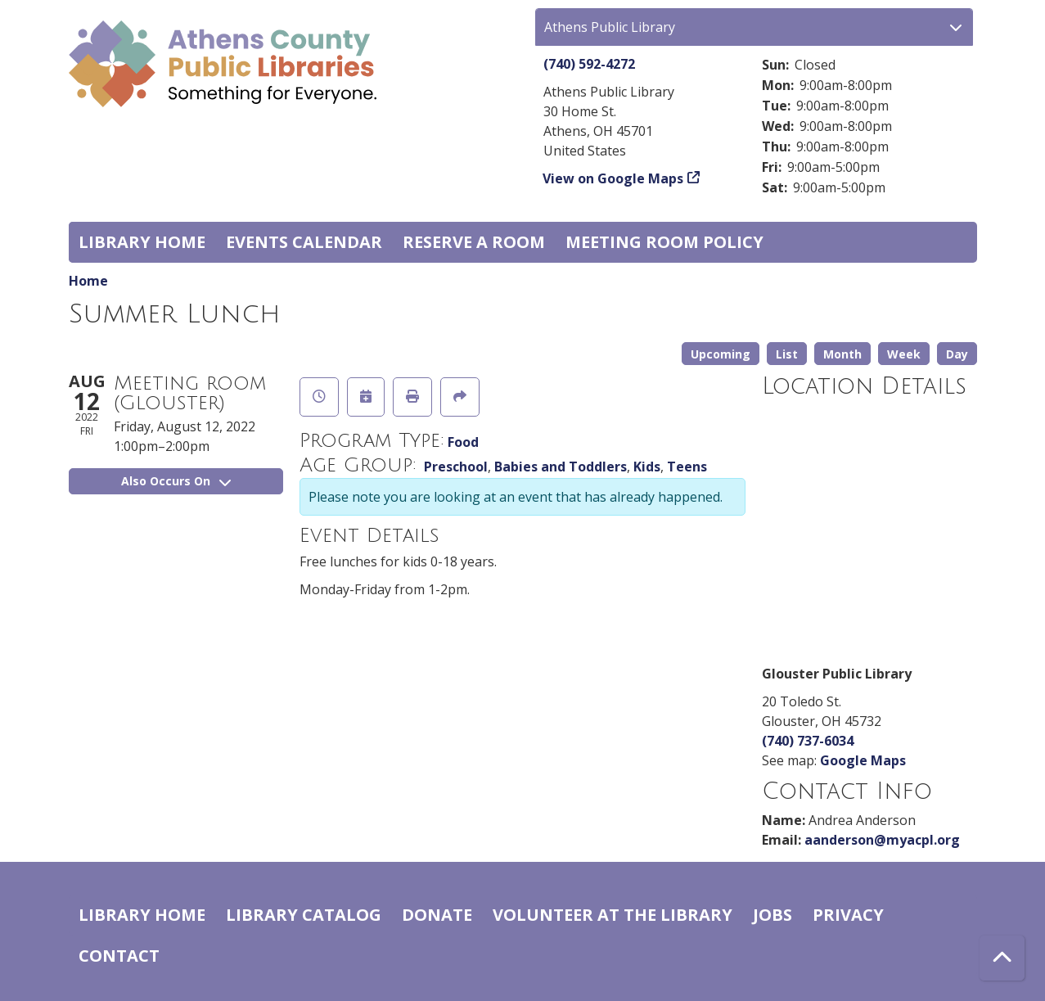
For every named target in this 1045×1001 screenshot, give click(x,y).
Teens (687, 467)
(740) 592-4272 (589, 64)
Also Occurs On (176, 481)
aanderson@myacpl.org (882, 840)
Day (957, 354)
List (787, 354)
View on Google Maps (613, 178)
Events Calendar (304, 242)
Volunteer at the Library (612, 915)
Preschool (456, 467)
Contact (119, 956)
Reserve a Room (474, 242)
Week (904, 354)
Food (463, 442)
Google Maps (863, 760)
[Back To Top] (1002, 958)
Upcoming (720, 354)
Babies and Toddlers (560, 467)
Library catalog (303, 915)
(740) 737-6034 (808, 741)
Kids (646, 467)
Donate (437, 915)
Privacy (848, 915)
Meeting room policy (664, 242)
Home (88, 281)
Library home (142, 242)
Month (842, 354)
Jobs (772, 915)
